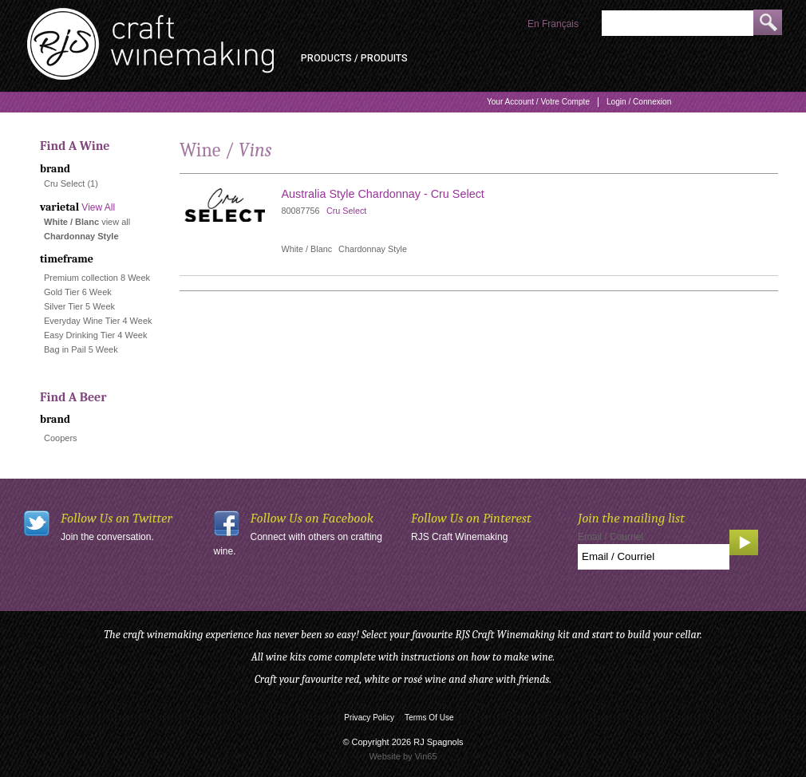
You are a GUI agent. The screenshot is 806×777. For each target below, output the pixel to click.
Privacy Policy (369, 717)
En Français (553, 24)
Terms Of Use (429, 717)
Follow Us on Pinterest (471, 518)
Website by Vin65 (403, 756)
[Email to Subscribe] (653, 557)
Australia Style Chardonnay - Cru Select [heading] (383, 193)
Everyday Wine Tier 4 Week (98, 320)
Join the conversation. (107, 536)
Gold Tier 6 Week (78, 292)
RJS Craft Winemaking (459, 536)
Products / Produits (354, 58)
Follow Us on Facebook (312, 518)
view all (115, 222)
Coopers (60, 438)
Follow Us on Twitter (116, 518)
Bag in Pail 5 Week (81, 349)
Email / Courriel (610, 536)
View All (98, 207)
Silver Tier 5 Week (79, 306)
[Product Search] (677, 23)
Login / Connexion (638, 101)
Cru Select (64, 183)
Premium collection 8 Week (97, 277)
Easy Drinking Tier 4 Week (95, 335)
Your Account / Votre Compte (538, 101)
